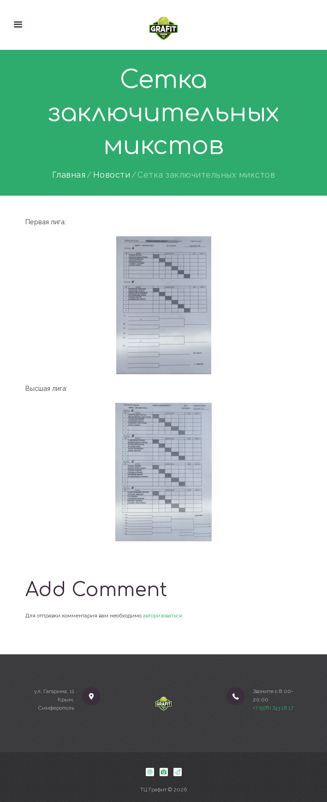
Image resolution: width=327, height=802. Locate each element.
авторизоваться (162, 615)
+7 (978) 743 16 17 (273, 708)
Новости (112, 175)
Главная (69, 175)
